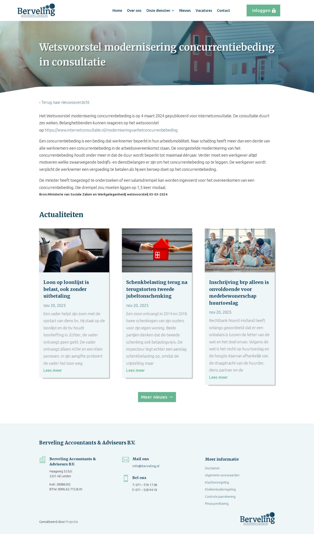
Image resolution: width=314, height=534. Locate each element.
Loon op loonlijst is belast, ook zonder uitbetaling (66, 289)
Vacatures (204, 10)
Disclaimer (212, 468)
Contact (223, 10)
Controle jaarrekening (220, 496)
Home (117, 10)
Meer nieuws (154, 396)
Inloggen (261, 10)
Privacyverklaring (217, 503)
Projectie (72, 522)
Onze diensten (158, 10)
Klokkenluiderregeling (220, 489)
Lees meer (52, 370)
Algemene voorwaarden (222, 475)
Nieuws (185, 10)
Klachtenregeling (217, 482)
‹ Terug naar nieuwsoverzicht (64, 102)
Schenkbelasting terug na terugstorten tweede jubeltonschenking (156, 289)
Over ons (134, 10)
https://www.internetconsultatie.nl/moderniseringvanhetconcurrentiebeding (111, 130)
